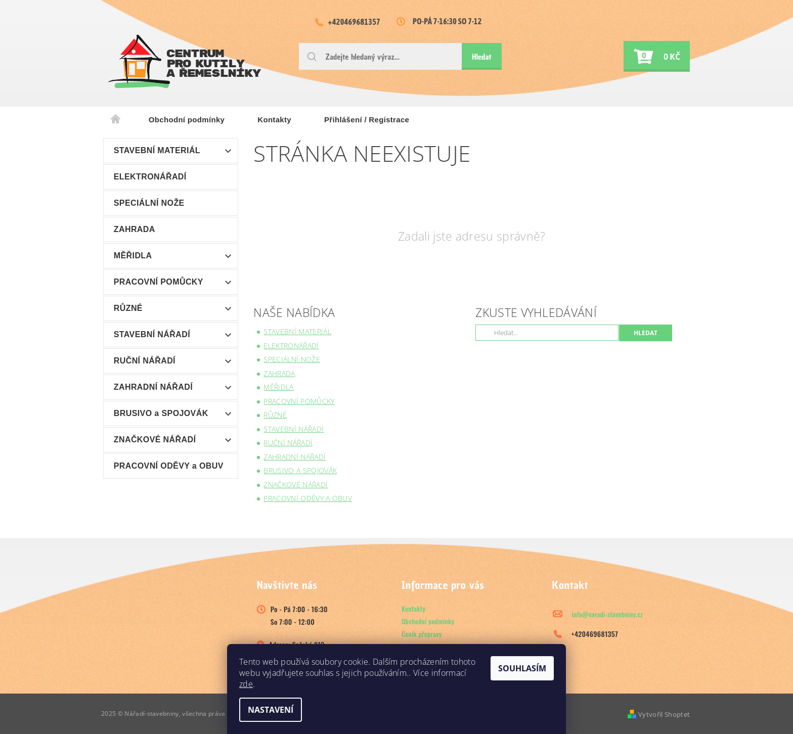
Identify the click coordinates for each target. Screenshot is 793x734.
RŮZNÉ (128, 308)
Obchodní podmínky (187, 119)
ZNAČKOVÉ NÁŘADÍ (155, 439)
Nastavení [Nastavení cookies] (270, 709)
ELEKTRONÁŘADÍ (150, 176)
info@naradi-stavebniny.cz (607, 614)
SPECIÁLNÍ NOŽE (149, 203)
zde (246, 684)
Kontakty (274, 119)
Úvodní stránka (115, 120)
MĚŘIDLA (133, 255)
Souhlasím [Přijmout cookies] (522, 668)
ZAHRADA (134, 229)
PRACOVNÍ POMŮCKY (158, 282)
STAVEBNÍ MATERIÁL (157, 150)
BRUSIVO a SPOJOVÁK (161, 413)
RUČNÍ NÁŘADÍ (144, 360)
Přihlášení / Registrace (366, 119)
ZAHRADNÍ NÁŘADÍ (153, 387)
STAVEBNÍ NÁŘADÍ (152, 334)
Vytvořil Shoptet (664, 714)
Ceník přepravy (422, 634)
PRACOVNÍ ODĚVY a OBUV (169, 466)
